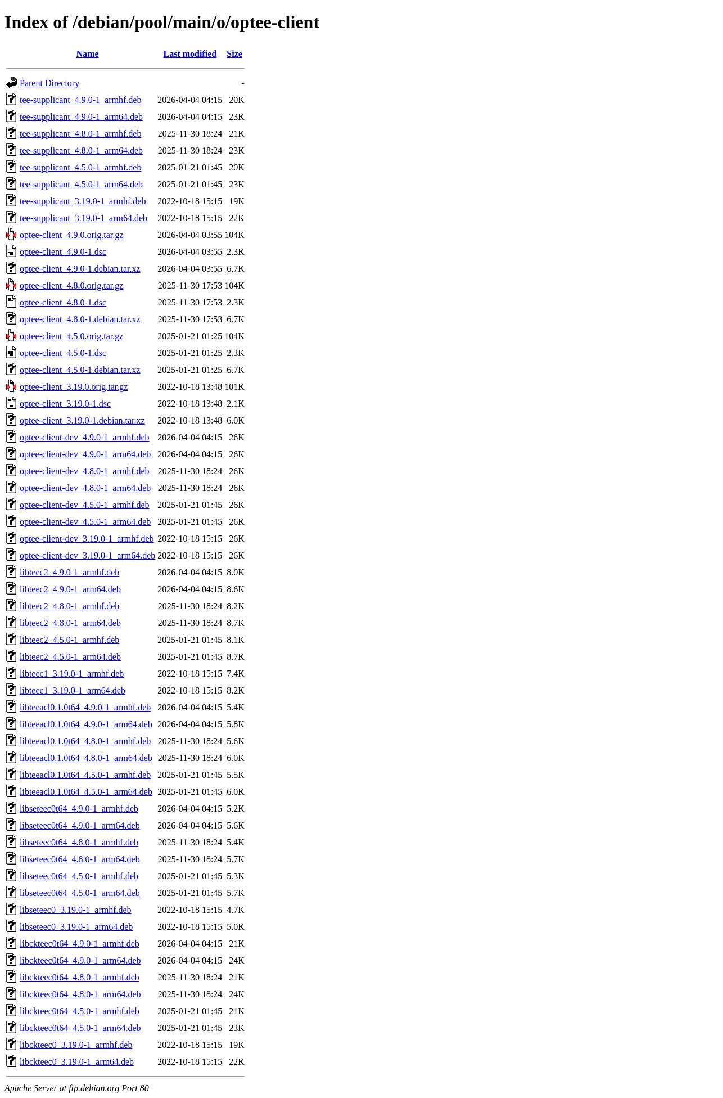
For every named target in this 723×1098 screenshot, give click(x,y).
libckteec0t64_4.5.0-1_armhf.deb (79, 1011)
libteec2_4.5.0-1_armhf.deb (69, 640)
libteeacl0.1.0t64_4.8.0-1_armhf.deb (85, 741)
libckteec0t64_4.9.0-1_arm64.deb (80, 960)
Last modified (189, 53)
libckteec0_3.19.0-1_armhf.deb (76, 1045)
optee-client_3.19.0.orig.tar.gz (74, 387)
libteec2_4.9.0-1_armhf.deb (69, 572)
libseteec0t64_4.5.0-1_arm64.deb (80, 893)
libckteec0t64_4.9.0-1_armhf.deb (79, 943)
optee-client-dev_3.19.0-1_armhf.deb (87, 538)
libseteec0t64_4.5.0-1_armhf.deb (79, 876)
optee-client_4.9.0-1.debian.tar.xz (80, 268)
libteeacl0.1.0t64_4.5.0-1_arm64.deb (86, 791)
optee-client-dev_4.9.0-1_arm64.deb (85, 454)
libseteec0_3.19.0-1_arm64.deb (76, 927)
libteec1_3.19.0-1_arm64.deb (72, 690)
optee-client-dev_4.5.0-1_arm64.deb (85, 521)
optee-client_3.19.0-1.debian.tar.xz (82, 420)
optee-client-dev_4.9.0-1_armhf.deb (85, 437)
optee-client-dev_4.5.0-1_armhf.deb (85, 505)
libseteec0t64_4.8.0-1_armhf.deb (79, 842)
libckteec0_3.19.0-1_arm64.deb (77, 1061)
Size (234, 53)
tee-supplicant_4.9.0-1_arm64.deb (81, 117)
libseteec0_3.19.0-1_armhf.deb (76, 910)
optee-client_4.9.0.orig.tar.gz (71, 235)
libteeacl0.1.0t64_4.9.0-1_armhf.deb (85, 707)
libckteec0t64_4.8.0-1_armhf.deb (79, 977)
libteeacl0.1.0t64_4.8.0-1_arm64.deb (86, 758)
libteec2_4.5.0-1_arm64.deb (70, 657)
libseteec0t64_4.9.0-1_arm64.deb (80, 825)
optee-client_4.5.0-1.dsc (63, 353)
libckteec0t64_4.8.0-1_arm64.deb (80, 994)
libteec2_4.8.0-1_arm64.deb (70, 623)
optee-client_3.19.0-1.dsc (65, 403)
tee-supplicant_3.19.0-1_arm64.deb (83, 218)
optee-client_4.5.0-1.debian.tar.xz (80, 370)
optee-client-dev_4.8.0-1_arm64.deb (85, 488)
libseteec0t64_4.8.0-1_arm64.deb (80, 859)
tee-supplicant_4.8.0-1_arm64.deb (81, 150)
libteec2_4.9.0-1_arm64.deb (70, 589)
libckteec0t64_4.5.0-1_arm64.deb (80, 1028)
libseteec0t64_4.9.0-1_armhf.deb (79, 808)
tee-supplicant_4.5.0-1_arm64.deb (81, 184)
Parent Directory (49, 83)
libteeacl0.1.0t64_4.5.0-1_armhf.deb (85, 775)
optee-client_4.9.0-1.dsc (63, 251)
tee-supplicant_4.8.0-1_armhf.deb (80, 133)
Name (87, 53)
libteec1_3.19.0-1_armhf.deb (72, 673)
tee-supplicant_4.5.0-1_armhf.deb (80, 167)
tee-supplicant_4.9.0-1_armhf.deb (80, 100)
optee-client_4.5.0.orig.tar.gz (71, 336)
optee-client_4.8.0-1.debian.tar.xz (80, 319)
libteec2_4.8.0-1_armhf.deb (69, 606)
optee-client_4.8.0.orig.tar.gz (71, 285)
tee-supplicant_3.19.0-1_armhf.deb (83, 201)
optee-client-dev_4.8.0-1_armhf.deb (85, 471)
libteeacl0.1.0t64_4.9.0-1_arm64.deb (86, 724)
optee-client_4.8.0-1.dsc (63, 302)
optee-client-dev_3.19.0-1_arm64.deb (87, 555)
